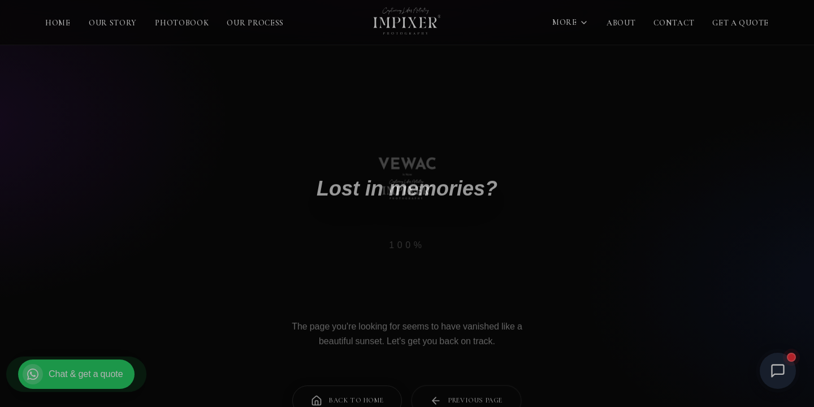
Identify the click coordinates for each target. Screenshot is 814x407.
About (621, 23)
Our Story (113, 23)
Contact (673, 23)
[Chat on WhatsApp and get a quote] (76, 374)
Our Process (255, 23)
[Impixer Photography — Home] (406, 22)
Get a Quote (740, 23)
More (570, 22)
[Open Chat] (778, 371)
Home (58, 23)
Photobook (182, 23)
